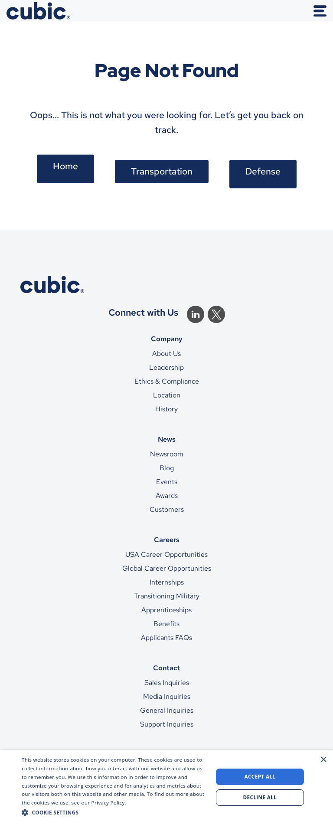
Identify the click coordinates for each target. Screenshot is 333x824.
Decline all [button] (260, 797)
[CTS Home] (166, 284)
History (166, 409)
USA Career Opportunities (166, 554)
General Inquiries (166, 710)
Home (65, 166)
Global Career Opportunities (166, 568)
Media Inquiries (166, 696)
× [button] (323, 759)
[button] (114, 812)
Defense (263, 171)
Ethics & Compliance (166, 381)
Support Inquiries (166, 724)
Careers (167, 539)
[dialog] (166, 787)
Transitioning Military (166, 596)
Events (166, 481)
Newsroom (166, 454)
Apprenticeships (166, 609)
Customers (167, 509)
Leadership (166, 367)
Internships (167, 582)
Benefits (166, 623)
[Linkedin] (195, 314)
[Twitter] (216, 314)
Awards (167, 495)
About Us (166, 353)
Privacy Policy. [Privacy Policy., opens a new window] (108, 802)
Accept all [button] (260, 776)
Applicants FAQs (166, 637)
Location (166, 395)
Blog (167, 467)
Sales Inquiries (166, 682)
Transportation (162, 171)
